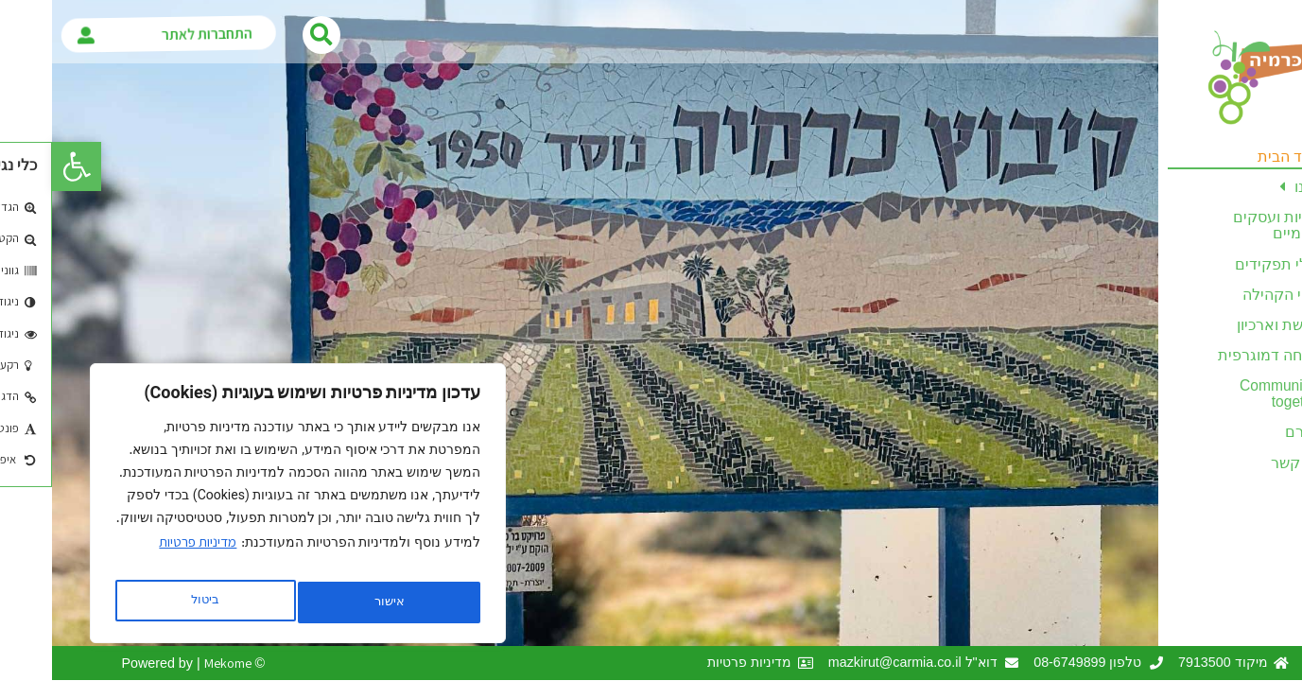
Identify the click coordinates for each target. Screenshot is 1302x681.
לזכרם (1253, 432)
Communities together (1231, 393)
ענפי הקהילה (1232, 295)
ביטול (332, 602)
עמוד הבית (1240, 156)
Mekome (176, 663)
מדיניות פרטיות (145, 553)
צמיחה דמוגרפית (1220, 355)
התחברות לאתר (163, 34)
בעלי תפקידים (1228, 264)
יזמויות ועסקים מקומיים (1227, 225)
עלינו (1250, 187)
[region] (246, 509)
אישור (153, 602)
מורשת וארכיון (1229, 325)
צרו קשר (1246, 463)
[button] (24, 166)
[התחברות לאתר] (43, 34)
